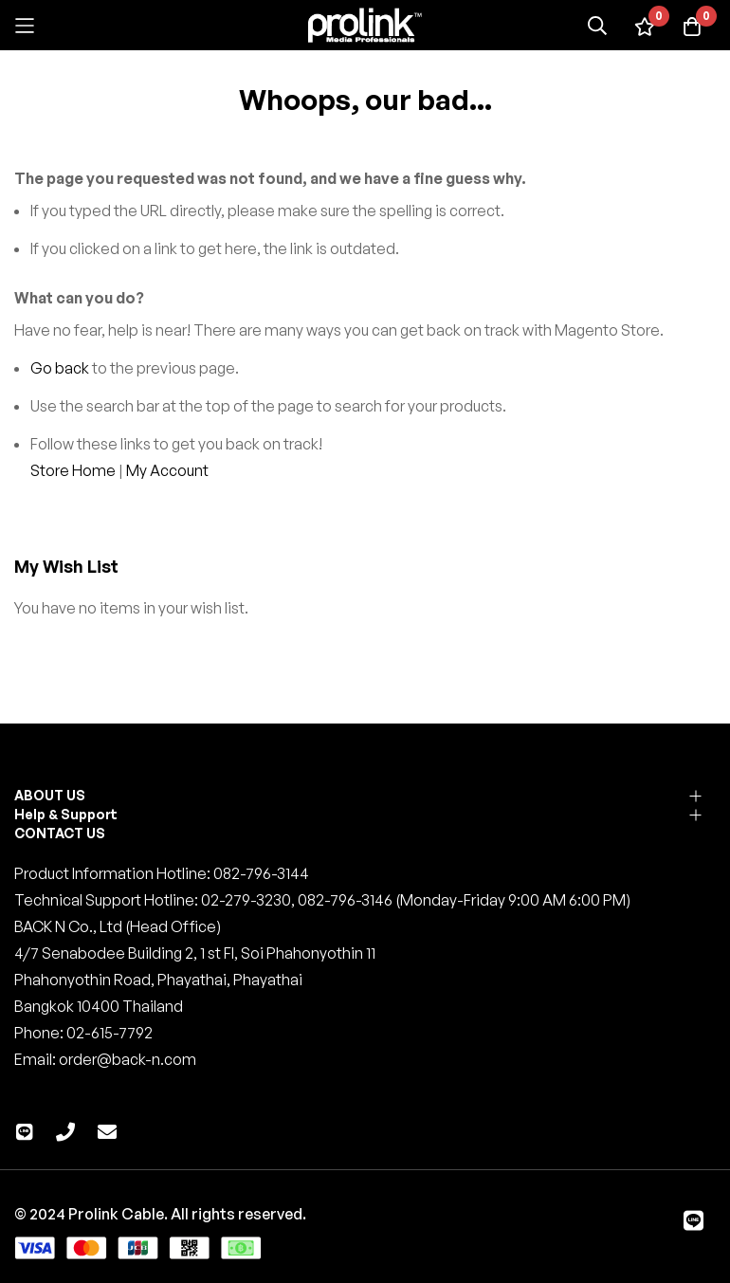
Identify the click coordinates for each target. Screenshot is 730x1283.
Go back (59, 367)
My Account (167, 470)
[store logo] (365, 25)
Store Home (73, 470)
